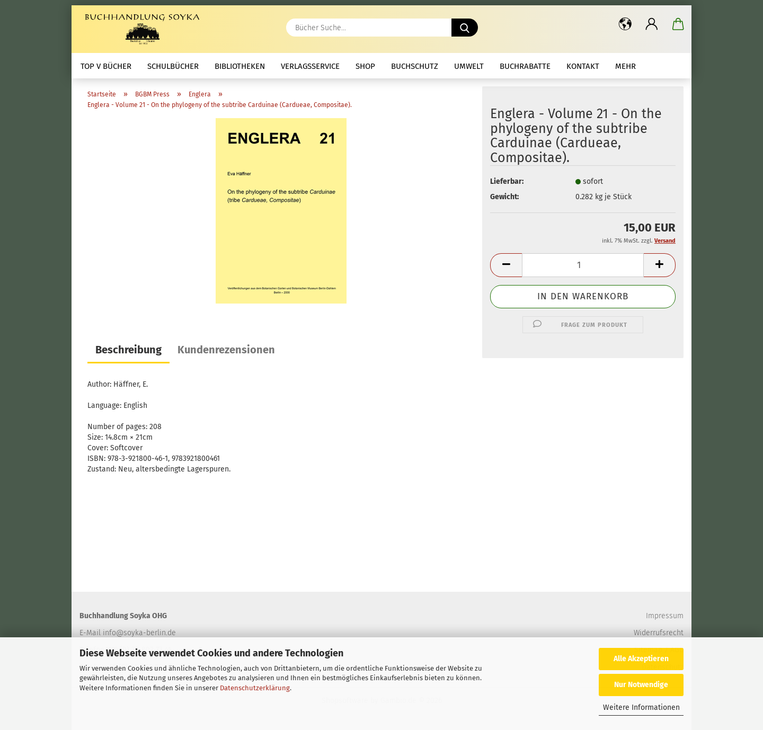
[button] (625, 23)
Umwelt (469, 66)
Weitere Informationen (641, 707)
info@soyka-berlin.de (139, 632)
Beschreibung (128, 349)
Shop (365, 66)
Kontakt (582, 66)
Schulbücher (173, 66)
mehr (625, 66)
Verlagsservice (310, 66)
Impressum (665, 615)
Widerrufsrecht (659, 632)
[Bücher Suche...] (464, 28)
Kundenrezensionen (226, 349)
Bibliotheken (240, 66)
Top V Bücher (106, 66)
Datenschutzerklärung (255, 688)
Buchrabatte (525, 66)
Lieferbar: (507, 181)
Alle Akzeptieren (641, 658)
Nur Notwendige (641, 684)
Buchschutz (414, 66)
